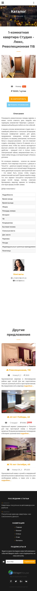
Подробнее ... (29, 386)
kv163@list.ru (19, 280)
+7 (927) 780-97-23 (19, 278)
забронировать (18, 99)
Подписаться (29, 561)
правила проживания (18, 105)
